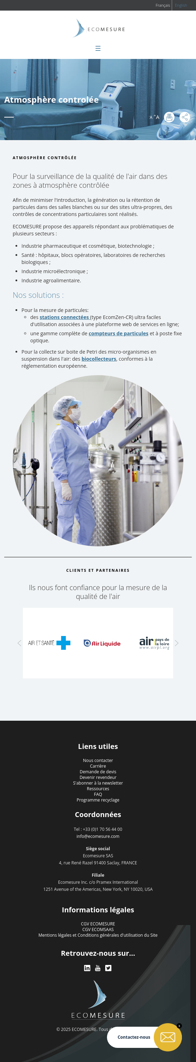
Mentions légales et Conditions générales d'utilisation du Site (98, 935)
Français (163, 5)
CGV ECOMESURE (98, 924)
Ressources (98, 789)
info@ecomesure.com (98, 836)
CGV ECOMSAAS (98, 929)
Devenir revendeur (98, 777)
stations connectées (65, 317)
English (181, 5)
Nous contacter (98, 760)
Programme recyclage (98, 800)
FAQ (98, 794)
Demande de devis (98, 772)
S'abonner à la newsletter (98, 783)
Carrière (98, 766)
